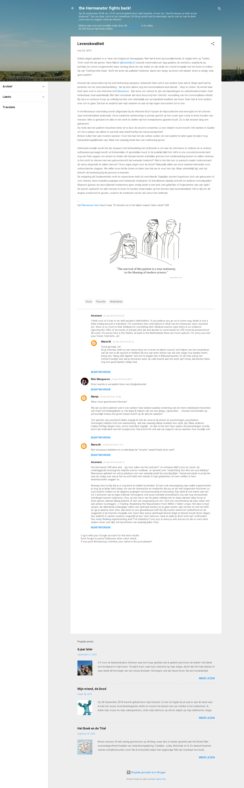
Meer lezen (207, 678)
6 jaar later (85, 649)
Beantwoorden (100, 372)
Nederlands (116, 301)
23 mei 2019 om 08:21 (121, 379)
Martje (95, 396)
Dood (89, 301)
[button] (213, 44)
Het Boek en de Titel (91, 728)
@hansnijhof (127, 62)
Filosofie (101, 301)
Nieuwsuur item (90, 205)
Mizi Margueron (100, 379)
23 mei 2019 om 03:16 (123, 341)
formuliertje (134, 25)
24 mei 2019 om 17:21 (113, 444)
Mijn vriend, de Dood (91, 689)
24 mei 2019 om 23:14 (113, 462)
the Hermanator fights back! (105, 8)
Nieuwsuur (123, 91)
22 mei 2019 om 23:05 (113, 315)
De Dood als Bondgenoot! (128, 28)
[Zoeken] (219, 9)
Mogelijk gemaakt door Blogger (146, 772)
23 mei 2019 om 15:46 (110, 396)
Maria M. (106, 341)
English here (161, 779)
